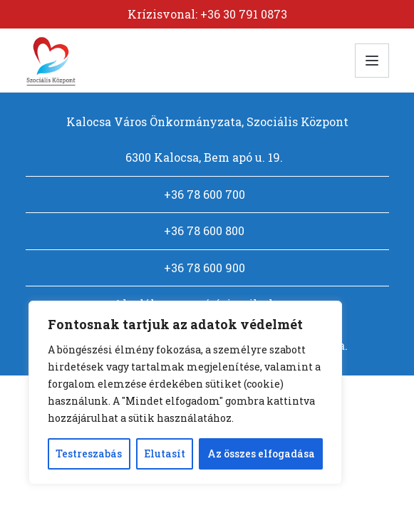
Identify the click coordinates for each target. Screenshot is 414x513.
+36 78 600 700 (204, 194)
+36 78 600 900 (204, 267)
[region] (185, 392)
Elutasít (164, 453)
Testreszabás (89, 453)
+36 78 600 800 (204, 230)
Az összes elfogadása (261, 453)
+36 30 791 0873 (243, 13)
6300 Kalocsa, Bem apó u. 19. (204, 157)
